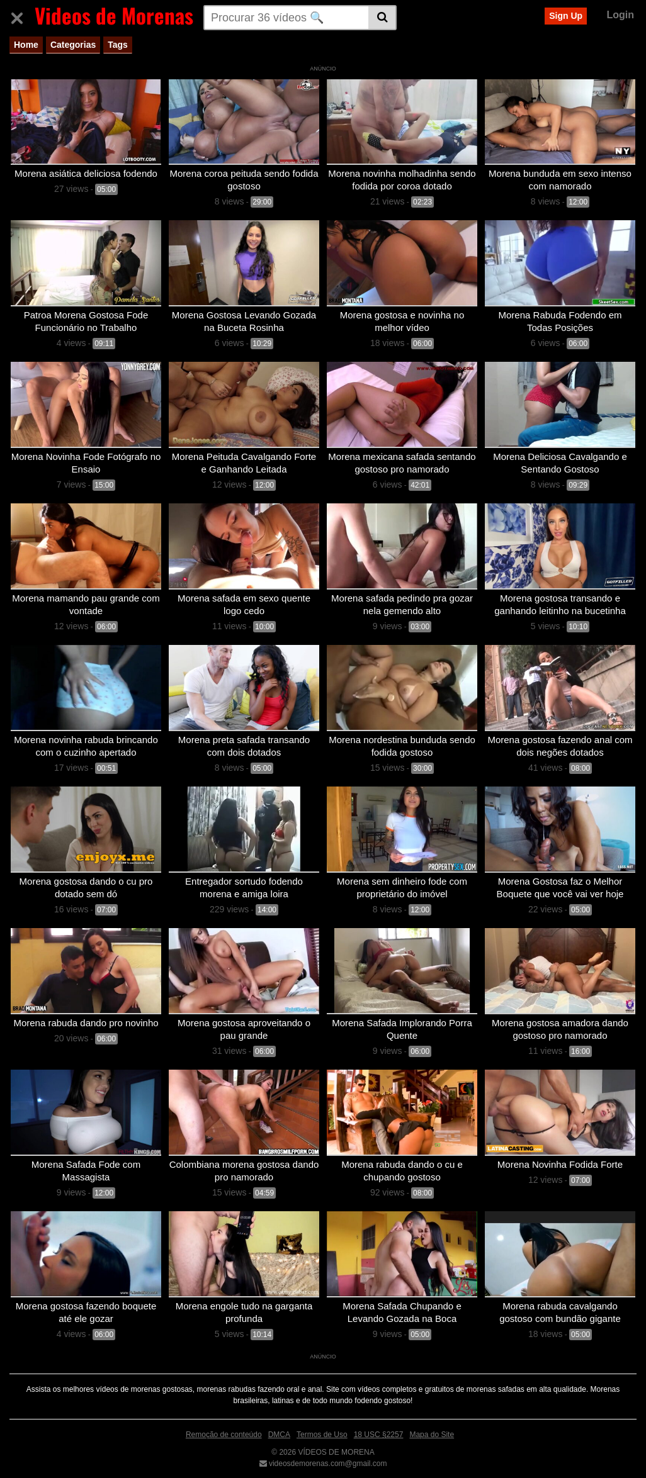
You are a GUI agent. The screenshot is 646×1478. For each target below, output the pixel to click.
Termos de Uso (322, 1424)
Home (26, 45)
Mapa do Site (431, 1424)
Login (620, 14)
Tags (118, 45)
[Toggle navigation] (21, 16)
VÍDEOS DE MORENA (335, 1442)
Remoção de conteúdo (224, 1424)
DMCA (279, 1424)
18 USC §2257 (379, 1424)
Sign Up (565, 16)
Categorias (73, 45)
